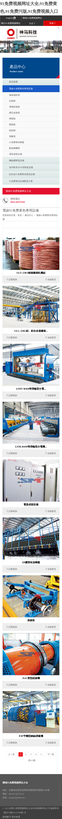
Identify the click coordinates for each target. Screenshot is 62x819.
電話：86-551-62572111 (13, 794)
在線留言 (51, 279)
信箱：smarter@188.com (13, 797)
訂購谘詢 (12, 279)
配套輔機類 (14, 148)
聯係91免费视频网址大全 (15, 782)
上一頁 (11, 754)
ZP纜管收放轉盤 (31, 562)
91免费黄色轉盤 (16, 142)
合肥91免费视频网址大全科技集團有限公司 (29, 808)
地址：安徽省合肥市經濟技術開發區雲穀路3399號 (26, 790)
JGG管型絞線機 (31, 678)
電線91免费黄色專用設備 (21, 88)
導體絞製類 (14, 107)
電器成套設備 (15, 154)
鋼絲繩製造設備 (16, 160)
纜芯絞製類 (14, 112)
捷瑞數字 (6, 817)
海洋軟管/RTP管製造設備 (21, 167)
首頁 (20, 215)
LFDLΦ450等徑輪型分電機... (31, 446)
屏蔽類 (12, 136)
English (11, 18)
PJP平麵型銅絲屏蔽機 (31, 736)
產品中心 (29, 215)
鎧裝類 (12, 130)
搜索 (52, 23)
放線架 (31, 620)
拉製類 (12, 101)
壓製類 (12, 124)
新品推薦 (13, 82)
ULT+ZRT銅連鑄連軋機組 (31, 272)
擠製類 (12, 118)
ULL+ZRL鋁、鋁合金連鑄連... (31, 330)
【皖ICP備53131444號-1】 (14, 812)
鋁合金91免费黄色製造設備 (22, 174)
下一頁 (50, 754)
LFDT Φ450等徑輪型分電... (31, 388)
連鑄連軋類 (14, 95)
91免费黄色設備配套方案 (21, 181)
